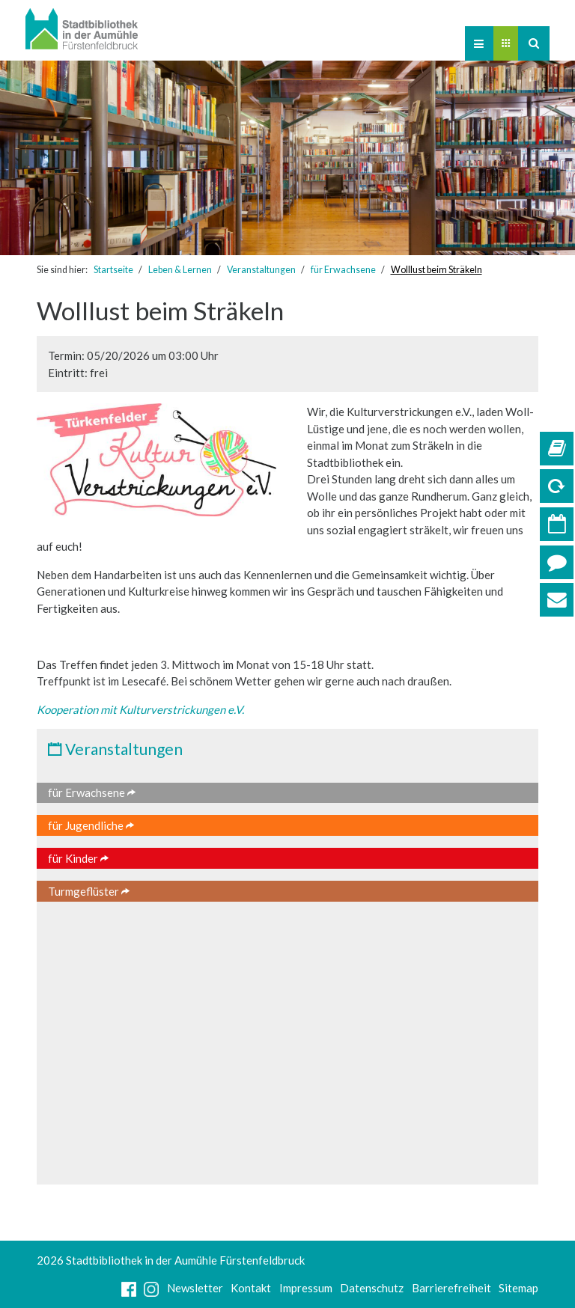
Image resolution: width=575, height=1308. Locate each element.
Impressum (305, 1288)
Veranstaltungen (261, 269)
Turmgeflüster (89, 891)
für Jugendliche (91, 825)
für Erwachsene (343, 269)
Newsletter (195, 1288)
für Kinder (78, 858)
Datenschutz (372, 1288)
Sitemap (518, 1288)
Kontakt (251, 1288)
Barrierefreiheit (451, 1288)
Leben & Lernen (180, 269)
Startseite (113, 269)
